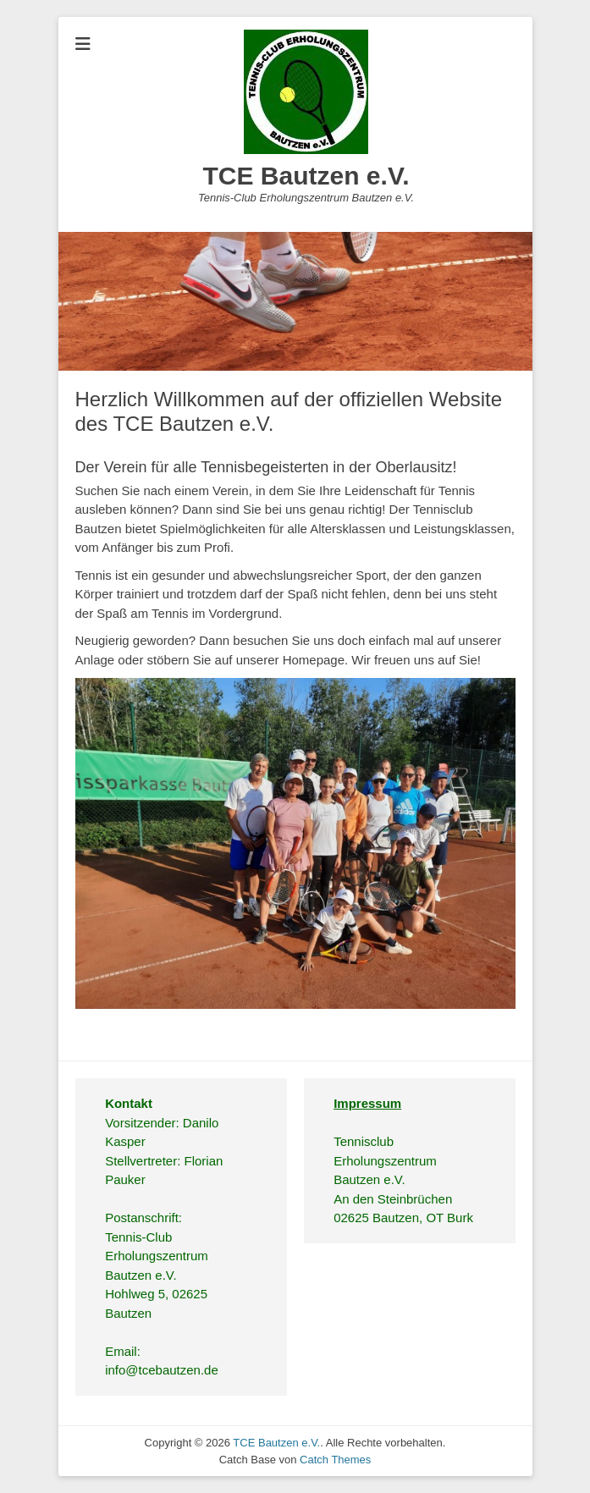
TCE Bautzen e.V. (306, 176)
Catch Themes (335, 1459)
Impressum (367, 1103)
